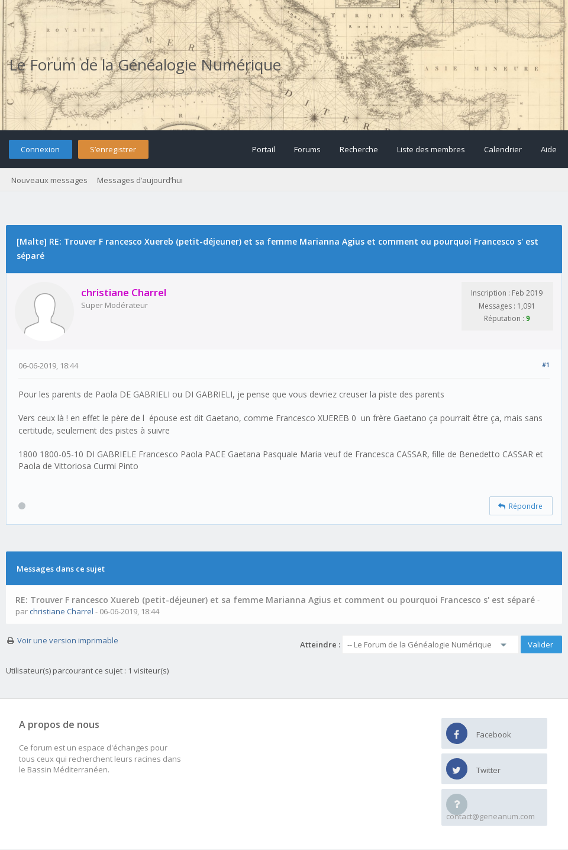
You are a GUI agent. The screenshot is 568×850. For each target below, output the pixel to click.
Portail (263, 149)
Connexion (40, 149)
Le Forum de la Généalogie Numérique (145, 64)
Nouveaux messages (49, 180)
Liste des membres (431, 149)
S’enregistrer (113, 149)
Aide (549, 149)
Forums (307, 149)
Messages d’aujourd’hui (140, 180)
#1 (546, 364)
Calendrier (503, 149)
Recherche (359, 149)
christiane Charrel (61, 611)
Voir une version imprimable (67, 640)
